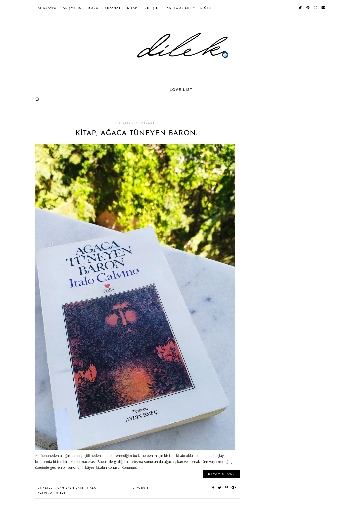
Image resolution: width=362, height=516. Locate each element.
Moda (93, 8)
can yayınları (71, 488)
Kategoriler (181, 8)
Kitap (132, 8)
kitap (61, 493)
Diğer (207, 8)
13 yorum (140, 488)
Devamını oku (221, 474)
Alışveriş (72, 8)
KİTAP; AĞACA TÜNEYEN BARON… (137, 133)
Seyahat (113, 8)
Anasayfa (47, 8)
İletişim (151, 8)
